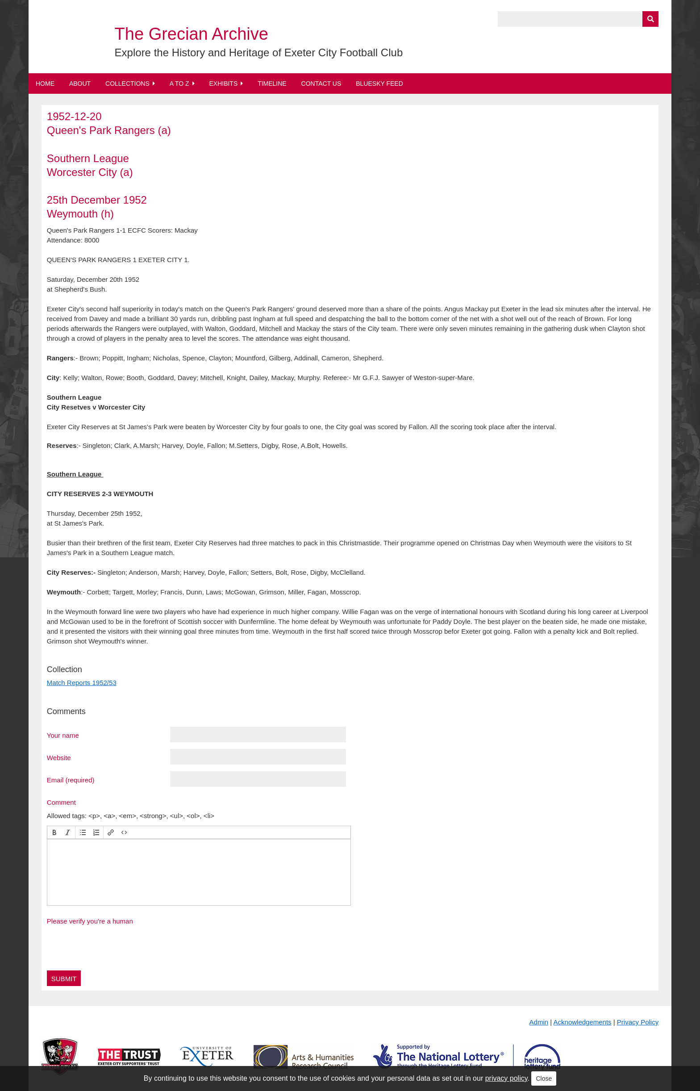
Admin (539, 1022)
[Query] (578, 19)
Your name (63, 735)
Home (45, 83)
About (80, 83)
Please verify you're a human (90, 921)
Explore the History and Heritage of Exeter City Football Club (259, 52)
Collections (127, 83)
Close (544, 1078)
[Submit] (650, 19)
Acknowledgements (583, 1022)
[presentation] (54, 832)
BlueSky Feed (379, 83)
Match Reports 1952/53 (82, 682)
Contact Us (321, 83)
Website (59, 757)
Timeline (272, 83)
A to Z (179, 83)
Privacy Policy (637, 1022)
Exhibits (223, 83)
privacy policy (506, 1078)
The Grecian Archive (191, 34)
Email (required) (71, 779)
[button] (54, 832)
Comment (61, 802)
